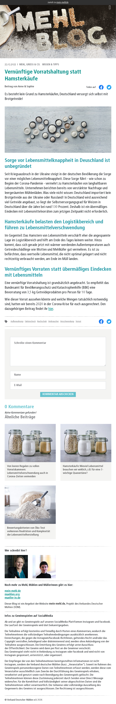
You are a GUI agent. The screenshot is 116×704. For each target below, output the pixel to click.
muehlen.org (12, 594)
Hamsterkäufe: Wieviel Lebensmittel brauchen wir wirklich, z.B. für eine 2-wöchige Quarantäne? (83, 470)
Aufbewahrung (17, 321)
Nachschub (42, 321)
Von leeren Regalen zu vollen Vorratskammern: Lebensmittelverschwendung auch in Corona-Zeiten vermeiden (27, 471)
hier (50, 309)
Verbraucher (53, 321)
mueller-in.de (12, 597)
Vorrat (78, 321)
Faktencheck (30, 321)
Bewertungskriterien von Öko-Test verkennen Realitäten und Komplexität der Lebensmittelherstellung (28, 531)
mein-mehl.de (63, 2)
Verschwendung (67, 321)
